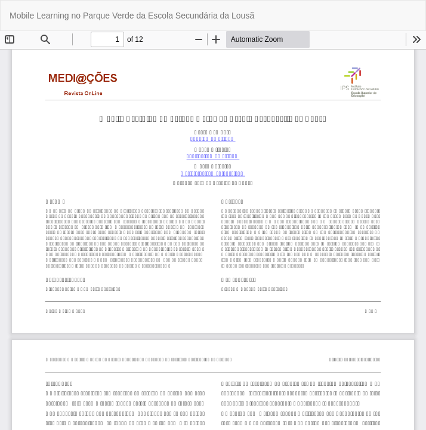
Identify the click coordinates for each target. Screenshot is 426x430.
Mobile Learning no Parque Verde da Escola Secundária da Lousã (132, 15)
